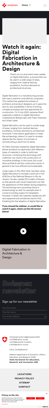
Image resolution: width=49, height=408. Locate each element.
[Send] (45, 317)
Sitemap (24, 383)
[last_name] (24, 312)
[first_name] (24, 308)
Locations (24, 374)
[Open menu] (45, 6)
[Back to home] (10, 5)
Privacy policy (5, 404)
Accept (30, 398)
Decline (40, 398)
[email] (24, 317)
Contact (24, 387)
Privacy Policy (24, 379)
